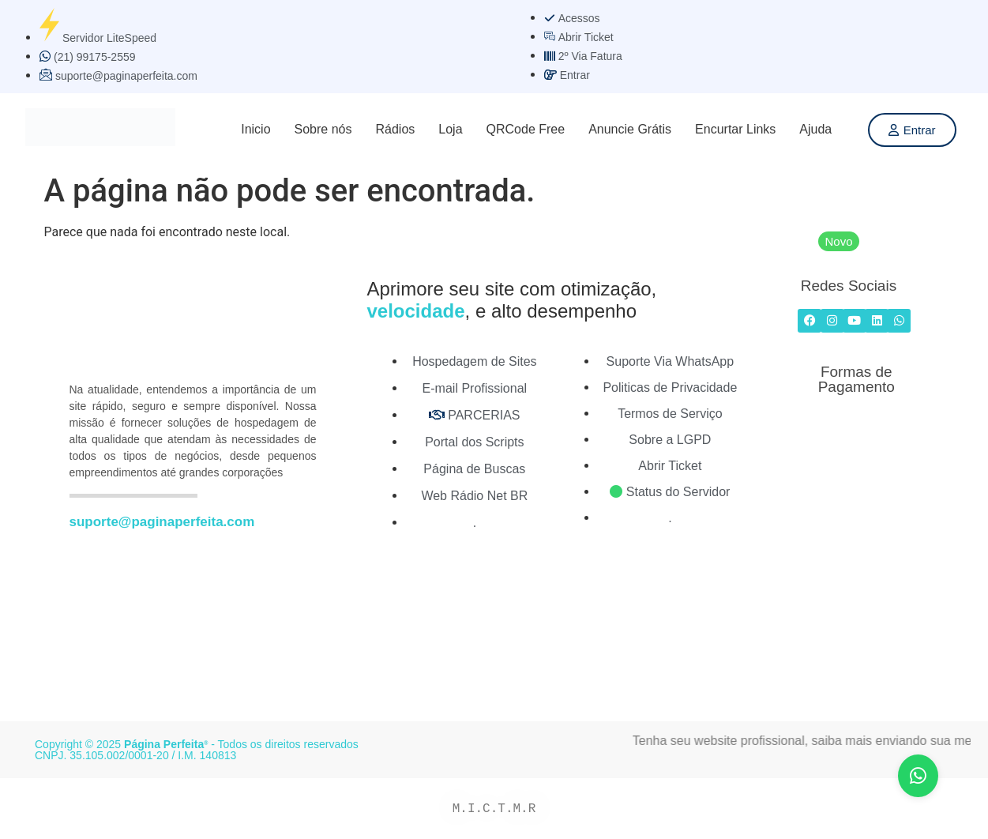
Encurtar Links (735, 129)
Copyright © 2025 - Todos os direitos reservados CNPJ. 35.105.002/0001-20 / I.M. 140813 (197, 750)
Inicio (255, 129)
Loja (450, 129)
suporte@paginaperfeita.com (162, 521)
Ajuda (815, 129)
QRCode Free (525, 129)
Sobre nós (323, 129)
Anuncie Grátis (629, 129)
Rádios (395, 129)
